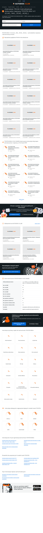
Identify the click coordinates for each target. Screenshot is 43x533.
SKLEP (19, 1)
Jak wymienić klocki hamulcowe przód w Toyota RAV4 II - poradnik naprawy (14, 165)
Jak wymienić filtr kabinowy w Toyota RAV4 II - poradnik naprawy (34, 174)
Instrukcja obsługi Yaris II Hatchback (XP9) (31, 458)
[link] (11, 48)
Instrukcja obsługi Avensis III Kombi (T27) (9, 458)
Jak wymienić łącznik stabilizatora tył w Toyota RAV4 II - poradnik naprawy (34, 192)
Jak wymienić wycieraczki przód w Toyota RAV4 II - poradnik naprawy (34, 182)
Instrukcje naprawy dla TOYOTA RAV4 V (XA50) (10, 444)
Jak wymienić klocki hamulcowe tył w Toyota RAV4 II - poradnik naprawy (13, 156)
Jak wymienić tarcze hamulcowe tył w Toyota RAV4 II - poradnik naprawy (33, 165)
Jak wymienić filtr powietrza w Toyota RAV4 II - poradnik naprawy (14, 191)
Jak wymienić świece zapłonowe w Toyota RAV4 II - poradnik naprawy (34, 147)
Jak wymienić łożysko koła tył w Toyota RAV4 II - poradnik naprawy (34, 156)
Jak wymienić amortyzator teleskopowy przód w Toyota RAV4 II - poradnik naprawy (14, 174)
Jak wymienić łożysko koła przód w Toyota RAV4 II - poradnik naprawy (13, 183)
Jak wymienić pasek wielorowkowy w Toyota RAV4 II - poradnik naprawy (13, 148)
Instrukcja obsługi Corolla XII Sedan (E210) (9, 460)
